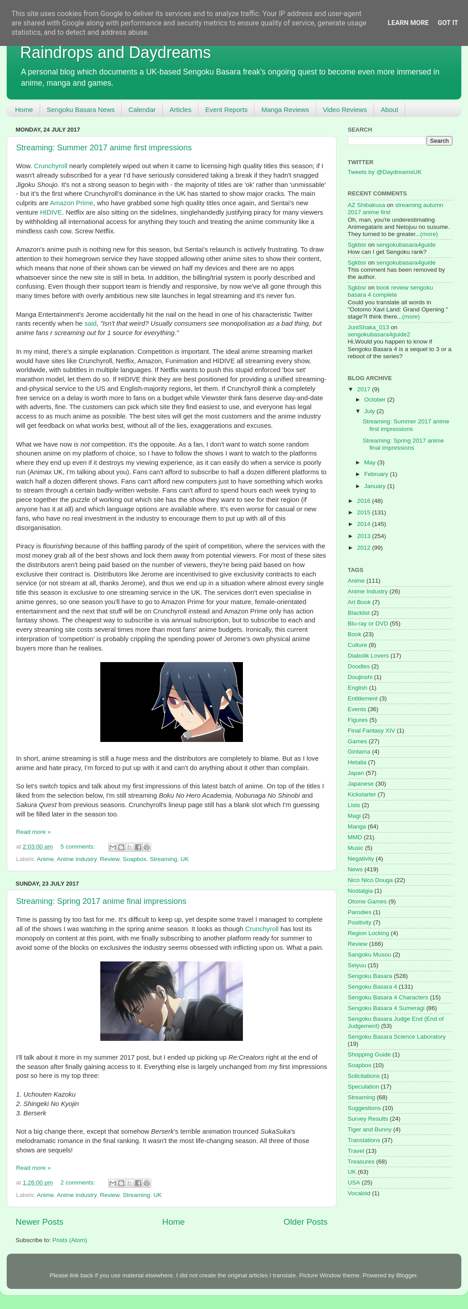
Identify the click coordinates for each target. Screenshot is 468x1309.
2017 (364, 389)
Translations (364, 1140)
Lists (354, 805)
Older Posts (305, 1221)
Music (355, 848)
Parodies (359, 912)
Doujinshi (360, 677)
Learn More (408, 23)
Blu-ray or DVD (368, 623)
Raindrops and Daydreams (115, 52)
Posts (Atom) (70, 1240)
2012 (364, 547)
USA (354, 1182)
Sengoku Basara (370, 976)
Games (357, 741)
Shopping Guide (369, 1054)
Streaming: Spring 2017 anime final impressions (101, 901)
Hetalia (357, 762)
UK (185, 859)
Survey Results (368, 1118)
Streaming (163, 859)
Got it (448, 23)
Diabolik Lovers (368, 655)
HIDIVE (51, 212)
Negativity (361, 858)
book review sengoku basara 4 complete (390, 291)
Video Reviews (345, 109)
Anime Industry (77, 859)
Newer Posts (39, 1221)
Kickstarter (362, 794)
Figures (358, 720)
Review (109, 859)
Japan (356, 773)
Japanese (361, 783)
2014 (364, 524)
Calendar (142, 109)
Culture (357, 645)
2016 (364, 500)
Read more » (33, 831)
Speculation (363, 1086)
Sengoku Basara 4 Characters (388, 997)
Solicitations (364, 1076)
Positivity (359, 922)
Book (354, 634)
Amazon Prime (71, 203)
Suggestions (364, 1108)
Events (357, 709)
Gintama (359, 751)
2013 (364, 536)
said (90, 323)
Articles (180, 109)
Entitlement (363, 698)
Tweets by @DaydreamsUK (385, 172)
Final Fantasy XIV (371, 730)
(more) (429, 234)
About (389, 109)
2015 (364, 512)
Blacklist (359, 612)
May (370, 462)
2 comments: (79, 1182)
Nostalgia (360, 890)
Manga (357, 826)
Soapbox (134, 859)
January (375, 486)
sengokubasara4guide (406, 244)
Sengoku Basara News (81, 109)
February (377, 474)
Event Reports (226, 109)
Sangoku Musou (369, 954)
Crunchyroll (50, 166)
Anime (45, 859)
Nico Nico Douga (370, 880)
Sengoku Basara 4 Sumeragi (386, 1008)
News (355, 869)
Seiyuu (357, 965)
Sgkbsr (357, 244)
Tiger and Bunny (370, 1129)
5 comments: (79, 846)
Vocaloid (359, 1193)
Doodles (359, 666)
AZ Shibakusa (366, 205)
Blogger (406, 1275)
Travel (356, 1150)
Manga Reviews (285, 109)
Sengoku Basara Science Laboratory (397, 1036)
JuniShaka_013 (368, 327)
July (370, 411)
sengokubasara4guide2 (379, 334)
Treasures (361, 1161)
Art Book (359, 602)
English (357, 687)
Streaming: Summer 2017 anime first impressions (104, 147)
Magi (354, 815)
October (375, 399)
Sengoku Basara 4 (372, 986)
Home (24, 109)
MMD (355, 837)
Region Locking (368, 933)
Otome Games (367, 901)
